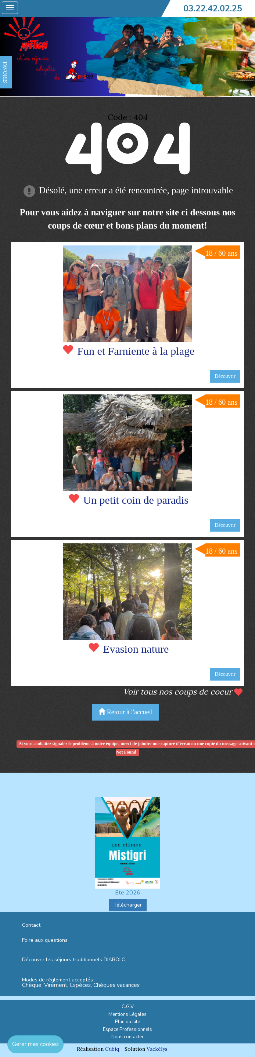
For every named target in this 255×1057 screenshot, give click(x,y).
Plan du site (127, 1021)
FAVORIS (5, 72)
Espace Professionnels (127, 1029)
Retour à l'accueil (125, 712)
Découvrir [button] (225, 376)
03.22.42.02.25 (212, 8)
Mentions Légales (127, 1014)
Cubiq (112, 1049)
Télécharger (128, 904)
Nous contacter (127, 1037)
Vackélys (157, 1049)
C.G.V (128, 1006)
